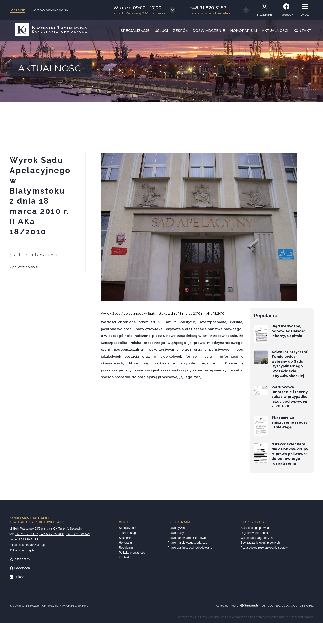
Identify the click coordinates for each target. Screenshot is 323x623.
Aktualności (275, 30)
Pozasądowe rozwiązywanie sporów (264, 547)
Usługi (161, 30)
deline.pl (83, 605)
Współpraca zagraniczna (257, 538)
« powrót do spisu (24, 267)
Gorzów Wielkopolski (50, 10)
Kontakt (302, 30)
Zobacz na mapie (22, 550)
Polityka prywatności (132, 552)
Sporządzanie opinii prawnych (260, 542)
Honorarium (243, 30)
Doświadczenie (209, 30)
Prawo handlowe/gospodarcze (187, 542)
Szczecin (17, 10)
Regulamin (126, 547)
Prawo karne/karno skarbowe (187, 538)
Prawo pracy (176, 533)
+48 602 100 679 (78, 534)
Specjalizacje (135, 30)
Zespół (180, 30)
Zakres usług (127, 533)
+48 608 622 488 (51, 534)
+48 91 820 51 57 (26, 534)
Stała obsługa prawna (255, 528)
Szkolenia (125, 538)
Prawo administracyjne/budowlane (190, 547)
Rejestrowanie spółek (255, 533)
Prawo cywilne (177, 528)
